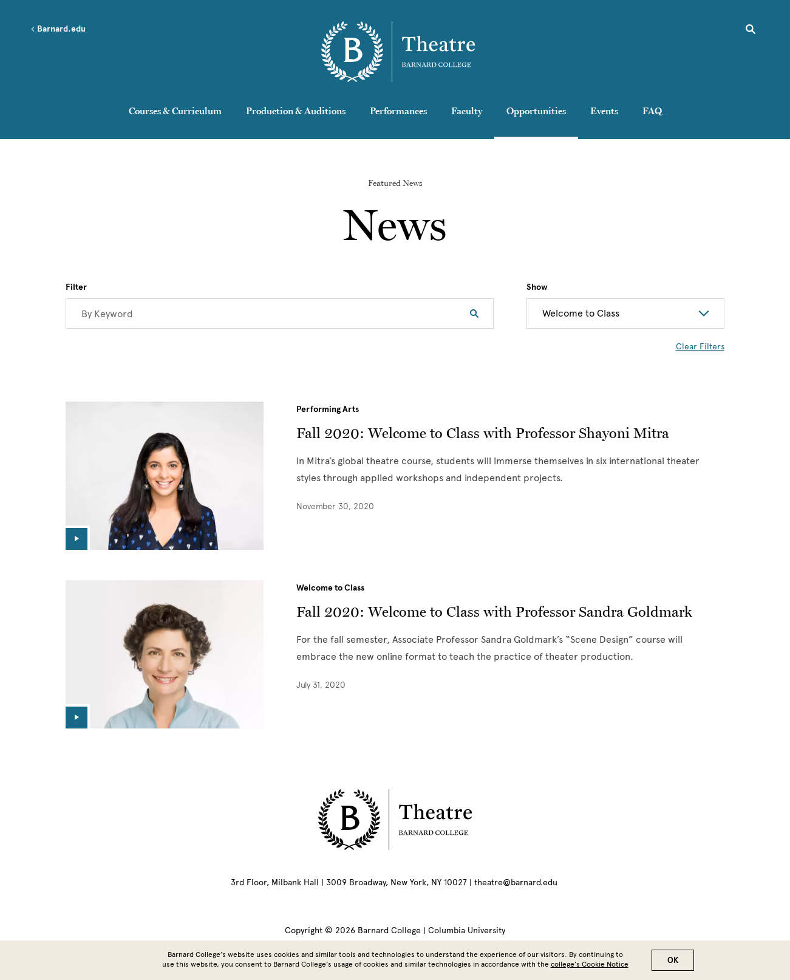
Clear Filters (700, 346)
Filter (76, 287)
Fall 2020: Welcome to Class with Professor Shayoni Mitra (482, 433)
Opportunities (536, 111)
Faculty (466, 111)
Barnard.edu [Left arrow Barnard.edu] (58, 29)
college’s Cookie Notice (589, 964)
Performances (398, 111)
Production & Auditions (296, 111)
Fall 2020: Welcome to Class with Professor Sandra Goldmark (494, 611)
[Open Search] (750, 31)
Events (604, 111)
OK (672, 960)
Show (537, 287)
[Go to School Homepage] (398, 51)
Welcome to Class (330, 588)
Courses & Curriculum (175, 111)
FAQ (652, 111)
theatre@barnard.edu (515, 882)
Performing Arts (327, 409)
